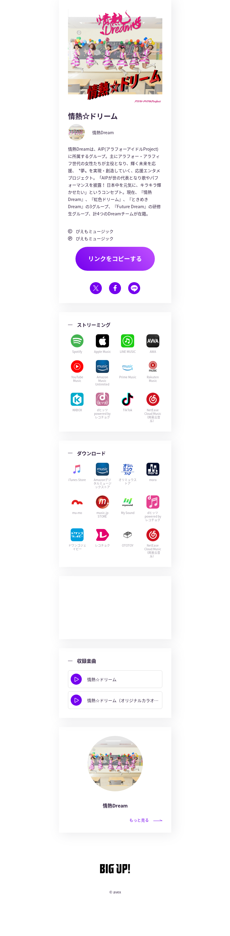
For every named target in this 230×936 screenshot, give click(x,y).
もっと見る (145, 820)
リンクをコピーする (115, 258)
